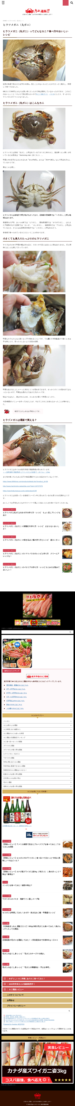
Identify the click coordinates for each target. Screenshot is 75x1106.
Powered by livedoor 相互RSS (13, 1024)
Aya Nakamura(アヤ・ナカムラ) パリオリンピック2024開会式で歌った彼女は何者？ (27, 1018)
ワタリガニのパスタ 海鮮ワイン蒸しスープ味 (20, 899)
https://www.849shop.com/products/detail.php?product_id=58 (25, 481)
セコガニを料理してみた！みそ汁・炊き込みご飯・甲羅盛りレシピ (28, 913)
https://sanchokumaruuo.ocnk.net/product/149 (20, 491)
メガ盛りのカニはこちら (15, 708)
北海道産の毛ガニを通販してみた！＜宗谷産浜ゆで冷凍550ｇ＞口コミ (30, 940)
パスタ (51, 94)
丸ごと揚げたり (42, 94)
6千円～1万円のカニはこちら (16, 693)
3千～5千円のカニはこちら (15, 689)
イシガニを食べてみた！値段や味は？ (17, 885)
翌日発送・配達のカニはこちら (17, 685)
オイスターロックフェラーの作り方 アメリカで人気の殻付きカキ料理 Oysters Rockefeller (29, 1020)
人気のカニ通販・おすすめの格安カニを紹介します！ (37, 1101)
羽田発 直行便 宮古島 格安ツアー (15, 1017)
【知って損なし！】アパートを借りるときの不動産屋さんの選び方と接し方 (25, 1021)
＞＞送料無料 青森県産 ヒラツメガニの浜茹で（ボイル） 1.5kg (26, 472)
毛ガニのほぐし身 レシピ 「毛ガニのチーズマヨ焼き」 (24, 954)
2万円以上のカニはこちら (15, 701)
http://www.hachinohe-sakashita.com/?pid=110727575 (23, 486)
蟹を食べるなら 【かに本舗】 (37, 626)
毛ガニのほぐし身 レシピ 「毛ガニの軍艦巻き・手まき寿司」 (26, 967)
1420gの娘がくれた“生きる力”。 (13, 1015)
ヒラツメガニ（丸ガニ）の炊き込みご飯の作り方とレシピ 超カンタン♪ (31, 540)
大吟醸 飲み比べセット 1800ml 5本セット (17, 826)
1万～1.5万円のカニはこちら (16, 697)
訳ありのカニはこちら (14, 704)
